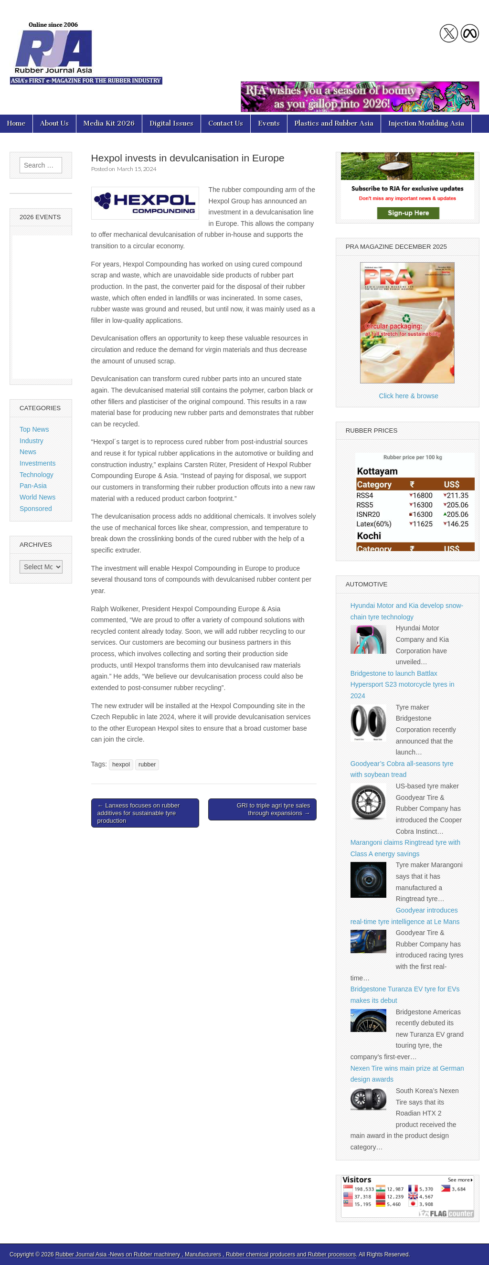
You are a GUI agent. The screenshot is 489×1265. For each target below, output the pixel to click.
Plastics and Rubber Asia (334, 123)
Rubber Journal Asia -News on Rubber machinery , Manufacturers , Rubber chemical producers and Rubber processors (205, 1254)
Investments (37, 463)
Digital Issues (171, 123)
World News (37, 497)
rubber (147, 764)
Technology (36, 474)
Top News (34, 429)
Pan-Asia (33, 485)
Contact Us (225, 123)
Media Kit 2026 (109, 123)
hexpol (121, 764)
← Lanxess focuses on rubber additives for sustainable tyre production (138, 813)
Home (16, 123)
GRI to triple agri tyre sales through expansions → (273, 809)
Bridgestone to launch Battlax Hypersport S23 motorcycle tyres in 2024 (403, 685)
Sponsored (36, 508)
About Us (54, 123)
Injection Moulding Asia (426, 123)
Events (269, 123)
